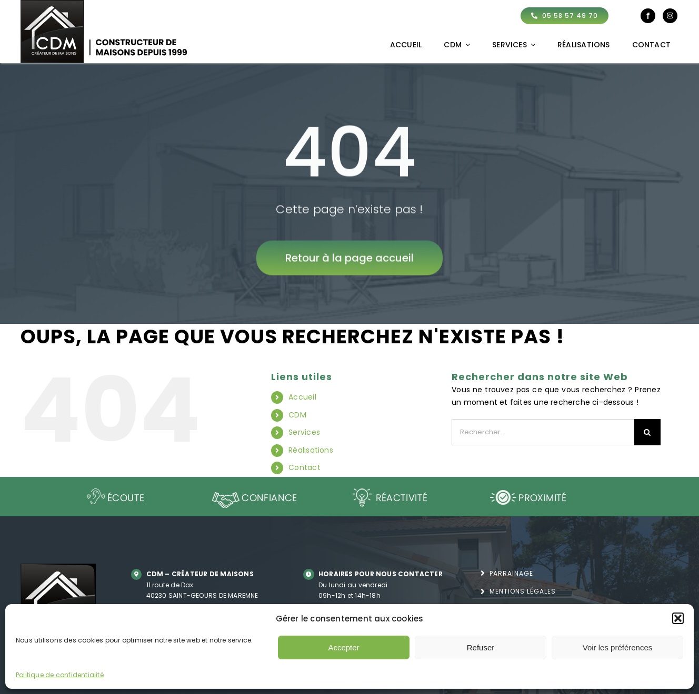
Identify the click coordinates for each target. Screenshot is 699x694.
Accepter (343, 647)
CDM (297, 415)
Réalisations (310, 450)
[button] (678, 618)
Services (304, 432)
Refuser (481, 647)
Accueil (302, 397)
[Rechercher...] (543, 432)
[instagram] (670, 15)
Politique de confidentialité (60, 674)
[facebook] (648, 15)
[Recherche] (647, 432)
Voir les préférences (618, 647)
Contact (304, 467)
